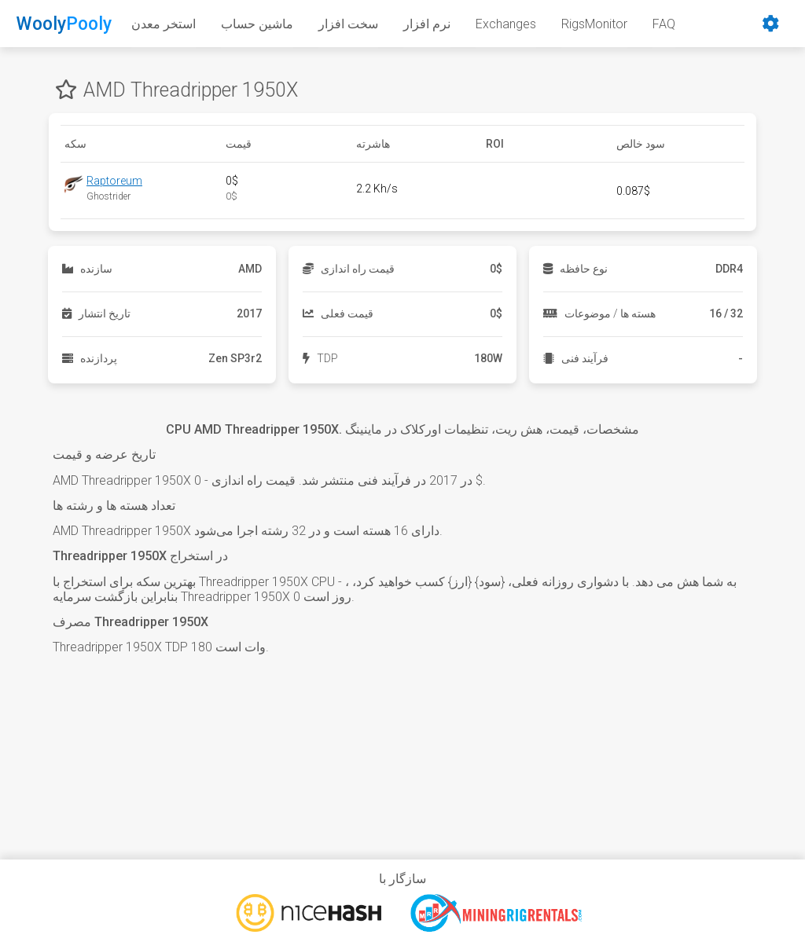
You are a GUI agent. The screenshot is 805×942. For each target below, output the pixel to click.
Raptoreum (114, 180)
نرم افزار (426, 23)
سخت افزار (348, 23)
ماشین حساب (257, 23)
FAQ (663, 23)
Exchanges (506, 23)
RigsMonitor (594, 23)
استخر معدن (163, 23)
